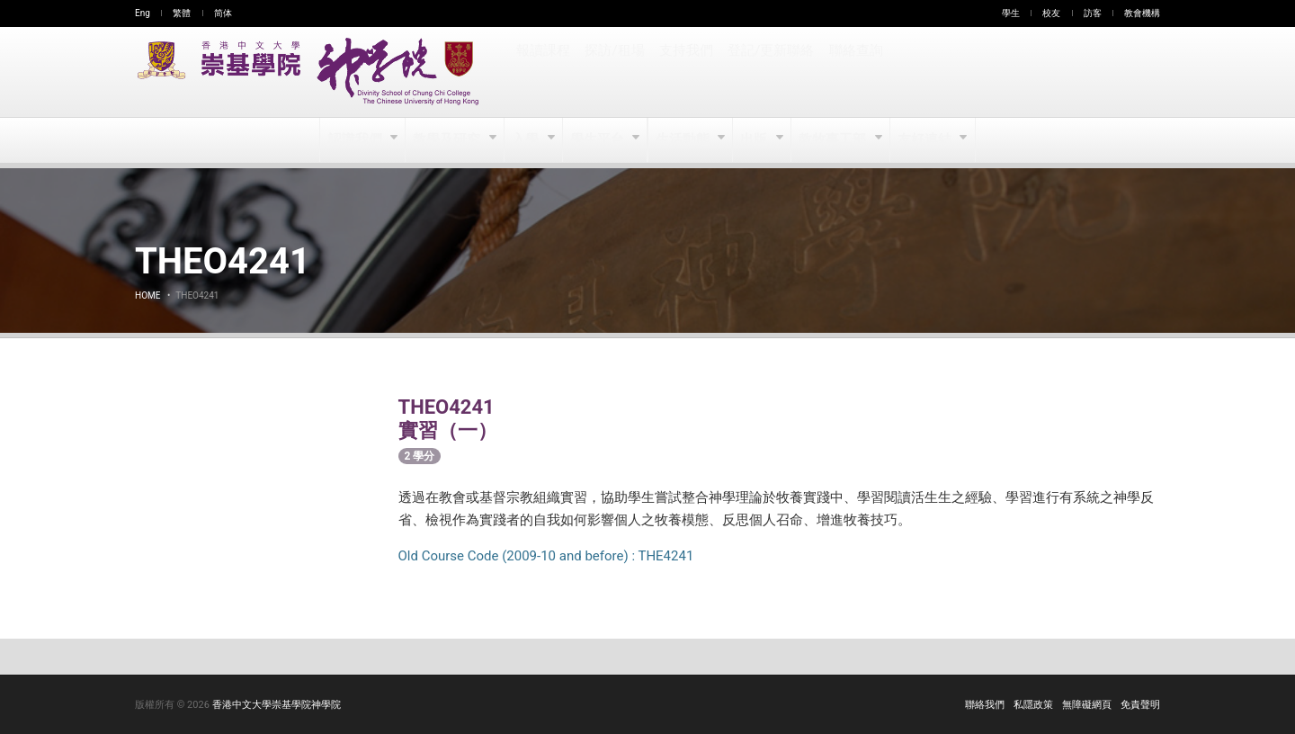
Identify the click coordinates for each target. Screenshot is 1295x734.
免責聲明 (1140, 705)
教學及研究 (448, 140)
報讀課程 (543, 72)
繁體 (182, 13)
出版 (756, 140)
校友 (1051, 13)
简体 (223, 13)
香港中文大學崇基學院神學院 (276, 705)
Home (147, 295)
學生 (1011, 13)
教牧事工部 (834, 140)
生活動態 (683, 140)
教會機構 (1142, 13)
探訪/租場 (614, 72)
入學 (526, 140)
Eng (142, 13)
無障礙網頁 (1087, 705)
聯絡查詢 (852, 72)
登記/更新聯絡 (768, 72)
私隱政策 (1033, 705)
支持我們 (685, 72)
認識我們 (356, 140)
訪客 (1093, 13)
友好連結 (924, 140)
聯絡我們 (985, 705)
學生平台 (598, 140)
